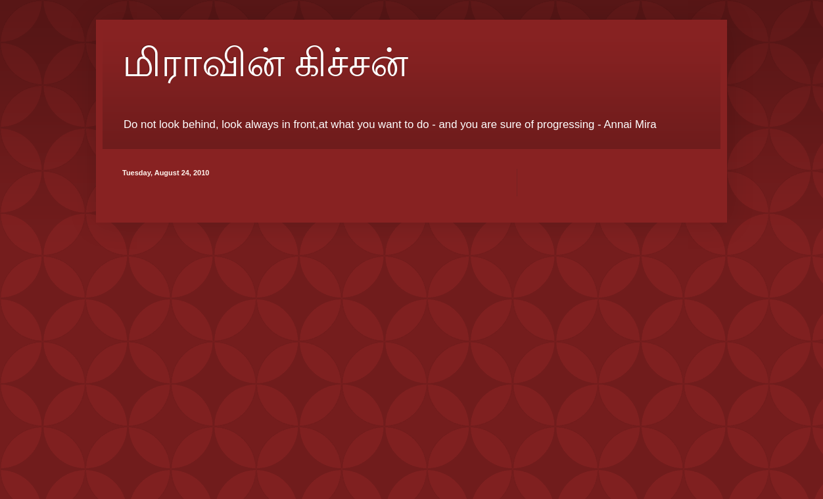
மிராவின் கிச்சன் (265, 63)
